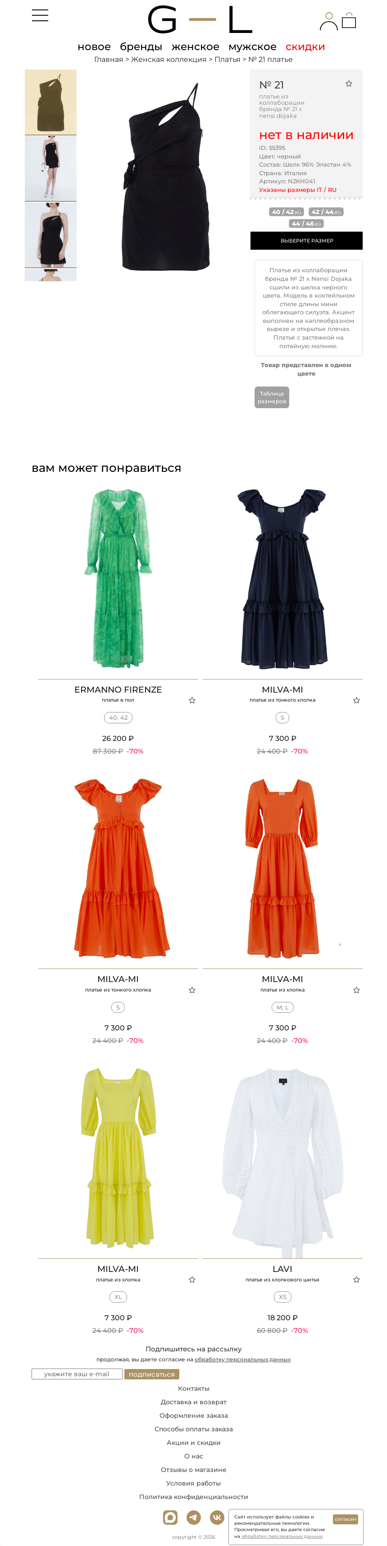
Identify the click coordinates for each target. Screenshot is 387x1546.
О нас (193, 1456)
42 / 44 (326, 211)
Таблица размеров (272, 397)
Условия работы (193, 1483)
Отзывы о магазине (194, 1470)
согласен (345, 1519)
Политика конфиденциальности (193, 1497)
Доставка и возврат (194, 1402)
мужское (252, 46)
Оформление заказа (193, 1415)
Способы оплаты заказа (194, 1429)
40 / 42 (286, 211)
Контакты (193, 1388)
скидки (305, 46)
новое (94, 46)
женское (195, 46)
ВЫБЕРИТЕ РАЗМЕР (307, 240)
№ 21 (271, 85)
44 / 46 (306, 223)
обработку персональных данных (243, 1359)
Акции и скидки (194, 1443)
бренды (141, 46)
